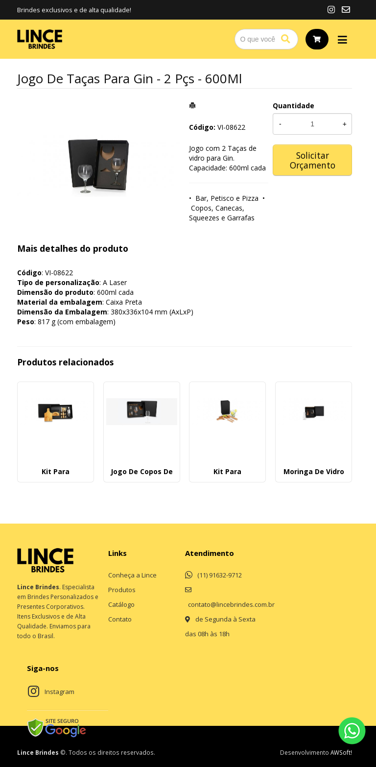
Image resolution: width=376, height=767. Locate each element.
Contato (120, 619)
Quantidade (293, 105)
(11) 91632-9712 (219, 575)
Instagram (59, 691)
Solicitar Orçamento (312, 160)
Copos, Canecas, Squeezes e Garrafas (222, 212)
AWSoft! (341, 752)
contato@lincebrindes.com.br (231, 604)
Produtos (122, 589)
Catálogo (121, 604)
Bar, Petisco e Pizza (226, 198)
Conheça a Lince (132, 575)
